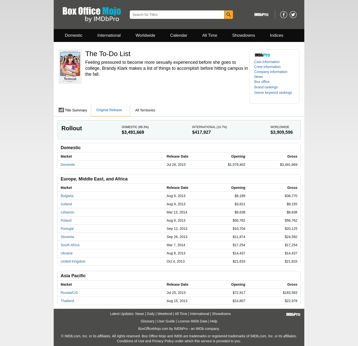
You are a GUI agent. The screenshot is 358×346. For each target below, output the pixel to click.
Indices (276, 35)
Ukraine (67, 253)
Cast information (267, 62)
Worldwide (145, 35)
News (258, 77)
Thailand (67, 301)
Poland (66, 220)
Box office (261, 82)
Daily (151, 314)
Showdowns (243, 35)
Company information (270, 72)
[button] (268, 87)
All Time (209, 35)
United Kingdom (73, 261)
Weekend (165, 314)
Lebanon (67, 212)
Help (213, 321)
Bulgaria (67, 196)
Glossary (147, 321)
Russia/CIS (69, 293)
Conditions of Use (130, 341)
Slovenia (67, 237)
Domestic (74, 35)
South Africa (70, 245)
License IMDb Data (192, 321)
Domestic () (135, 127)
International (109, 35)
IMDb (200, 329)
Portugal (67, 229)
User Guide (166, 321)
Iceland (66, 204)
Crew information (267, 67)
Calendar (178, 35)
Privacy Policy (163, 341)
